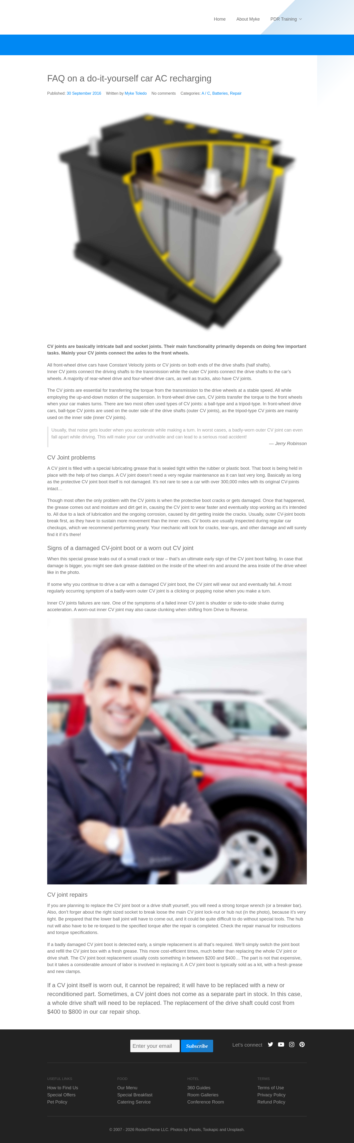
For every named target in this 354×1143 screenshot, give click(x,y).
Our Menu (127, 1087)
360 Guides (198, 1087)
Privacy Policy (271, 1094)
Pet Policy (57, 1101)
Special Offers (61, 1094)
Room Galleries (203, 1094)
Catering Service (134, 1101)
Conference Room (205, 1101)
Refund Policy (271, 1101)
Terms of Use (270, 1087)
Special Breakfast (134, 1094)
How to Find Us (62, 1087)
